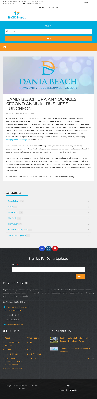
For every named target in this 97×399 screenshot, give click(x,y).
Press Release (16, 201)
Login (68, 386)
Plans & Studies (11, 354)
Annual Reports (33, 338)
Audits (29, 342)
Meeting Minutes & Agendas (13, 343)
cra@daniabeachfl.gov (33, 3)
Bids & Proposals (34, 354)
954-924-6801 (10, 3)
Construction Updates (19, 235)
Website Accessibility (13, 368)
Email (15, 265)
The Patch (14, 218)
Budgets (30, 349)
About (7, 338)
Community (15, 224)
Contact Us (31, 358)
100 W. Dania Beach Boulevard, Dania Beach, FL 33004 (23, 1)
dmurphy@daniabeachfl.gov (17, 139)
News (12, 206)
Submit (80, 276)
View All (89, 358)
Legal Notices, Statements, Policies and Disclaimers (13, 361)
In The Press (15, 212)
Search (48, 38)
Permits (8, 349)
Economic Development (20, 229)
